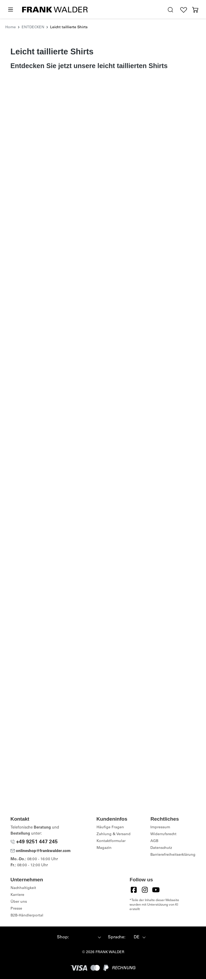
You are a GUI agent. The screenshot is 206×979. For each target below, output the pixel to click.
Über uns (19, 902)
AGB (154, 841)
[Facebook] (134, 890)
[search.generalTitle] (170, 10)
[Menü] (10, 9)
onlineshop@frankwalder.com (41, 851)
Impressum (160, 827)
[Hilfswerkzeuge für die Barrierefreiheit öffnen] (158, 9)
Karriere (17, 895)
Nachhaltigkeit (23, 888)
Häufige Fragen (110, 827)
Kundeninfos (112, 819)
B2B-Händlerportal (27, 915)
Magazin (104, 848)
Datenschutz (161, 848)
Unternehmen (27, 879)
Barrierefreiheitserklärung (172, 855)
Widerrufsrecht (163, 834)
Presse (16, 909)
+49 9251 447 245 (34, 842)
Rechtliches (164, 819)
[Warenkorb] (195, 10)
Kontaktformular (111, 841)
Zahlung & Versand (114, 834)
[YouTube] (156, 890)
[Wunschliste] (184, 10)
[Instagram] (145, 890)
